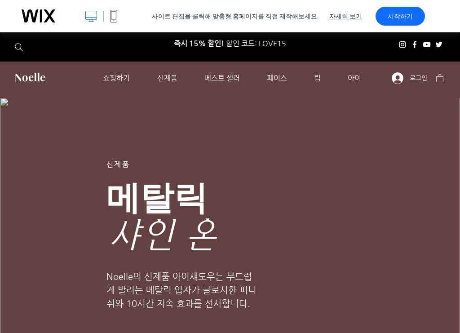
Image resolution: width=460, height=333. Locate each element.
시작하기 (400, 16)
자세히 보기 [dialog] (345, 16)
